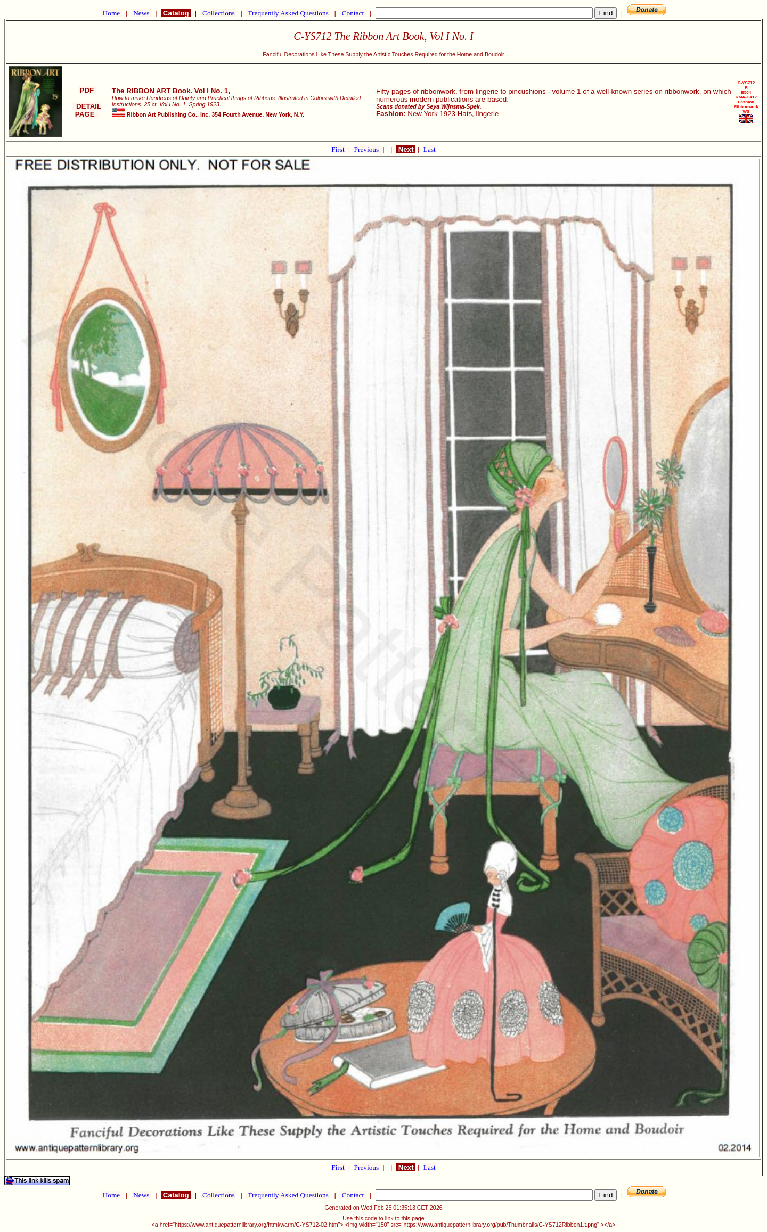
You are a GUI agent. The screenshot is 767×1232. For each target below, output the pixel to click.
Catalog (176, 13)
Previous (367, 149)
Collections (218, 13)
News (141, 13)
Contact (352, 13)
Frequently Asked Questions (288, 13)
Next (405, 149)
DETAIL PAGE (87, 110)
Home (111, 13)
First (338, 149)
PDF (87, 90)
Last (429, 149)
